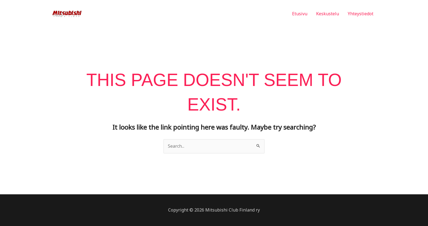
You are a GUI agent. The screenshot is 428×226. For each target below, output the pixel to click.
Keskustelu (327, 14)
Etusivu (299, 14)
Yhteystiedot (360, 14)
